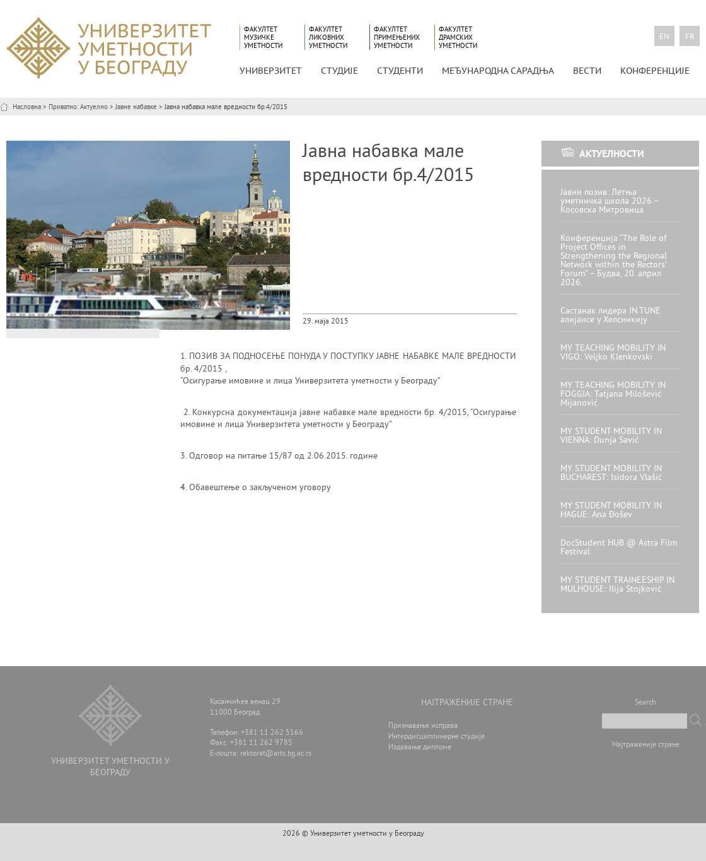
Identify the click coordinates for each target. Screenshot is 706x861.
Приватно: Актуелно (78, 107)
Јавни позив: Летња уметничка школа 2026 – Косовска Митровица (609, 201)
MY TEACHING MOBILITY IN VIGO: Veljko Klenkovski (613, 353)
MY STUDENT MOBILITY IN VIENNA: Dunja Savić (611, 436)
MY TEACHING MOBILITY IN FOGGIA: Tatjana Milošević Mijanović (613, 394)
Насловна (27, 107)
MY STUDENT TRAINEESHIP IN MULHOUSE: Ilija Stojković (617, 585)
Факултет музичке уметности (263, 37)
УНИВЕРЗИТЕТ (271, 70)
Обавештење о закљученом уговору (260, 488)
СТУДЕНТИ (400, 70)
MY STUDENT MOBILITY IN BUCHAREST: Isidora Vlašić (611, 473)
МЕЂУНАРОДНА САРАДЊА (498, 70)
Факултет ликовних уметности (328, 37)
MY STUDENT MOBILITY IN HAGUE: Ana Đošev (611, 510)
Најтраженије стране (646, 745)
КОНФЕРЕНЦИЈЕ (655, 70)
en (664, 37)
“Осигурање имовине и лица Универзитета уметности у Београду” (310, 381)
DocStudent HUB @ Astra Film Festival (618, 548)
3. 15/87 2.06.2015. (279, 456)
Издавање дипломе (419, 748)
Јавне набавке (136, 107)
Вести (587, 70)
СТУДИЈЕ (339, 70)
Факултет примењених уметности (397, 37)
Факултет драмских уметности (458, 37)
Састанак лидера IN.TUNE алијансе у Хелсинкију (610, 315)
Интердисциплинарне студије (436, 737)
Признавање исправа (423, 726)
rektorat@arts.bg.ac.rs (275, 754)
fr (690, 37)
